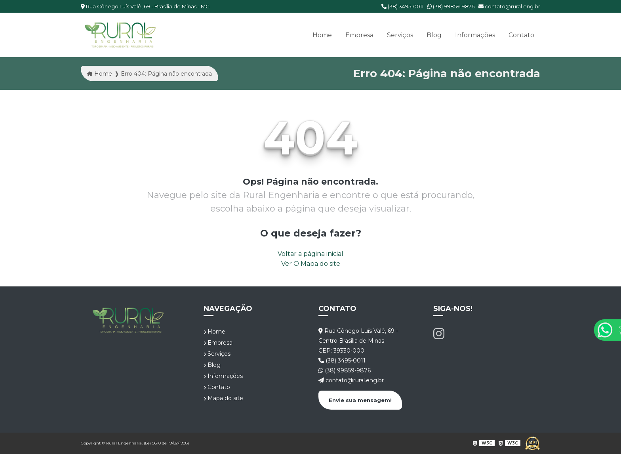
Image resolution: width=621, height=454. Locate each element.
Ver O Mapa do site (310, 263)
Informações (475, 35)
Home (322, 35)
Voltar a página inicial (310, 254)
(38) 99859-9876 (450, 6)
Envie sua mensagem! (360, 400)
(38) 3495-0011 (402, 6)
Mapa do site (223, 398)
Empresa (359, 35)
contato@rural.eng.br (509, 6)
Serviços (400, 35)
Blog (434, 35)
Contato (521, 35)
